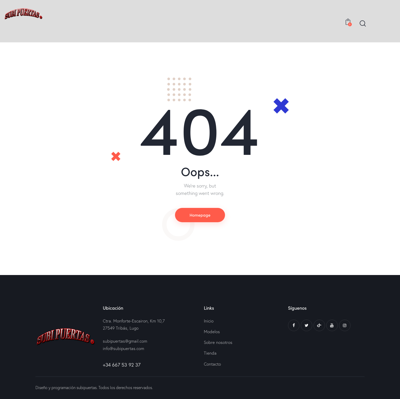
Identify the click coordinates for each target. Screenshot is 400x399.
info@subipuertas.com (123, 348)
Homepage (200, 215)
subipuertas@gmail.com (125, 341)
